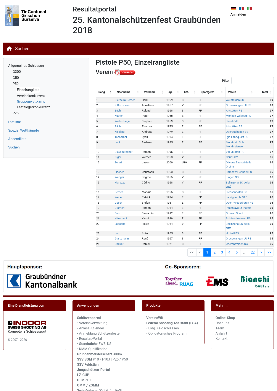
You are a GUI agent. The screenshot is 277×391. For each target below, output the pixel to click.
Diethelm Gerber (122, 100)
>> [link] (269, 235)
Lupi (115, 142)
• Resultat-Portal (89, 322)
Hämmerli (118, 205)
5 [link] (237, 235)
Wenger (117, 168)
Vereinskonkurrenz (31, 96)
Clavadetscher (121, 147)
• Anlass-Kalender (90, 311)
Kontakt (221, 322)
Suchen (22, 48)
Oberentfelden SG (224, 227)
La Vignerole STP (223, 184)
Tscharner (118, 137)
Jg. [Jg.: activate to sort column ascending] (165, 92)
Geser (116, 190)
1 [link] (207, 235)
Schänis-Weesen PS (225, 205)
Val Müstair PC (222, 147)
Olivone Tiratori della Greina (230, 158)
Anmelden (238, 14)
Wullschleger (120, 121)
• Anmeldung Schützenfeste (98, 316)
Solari (115, 158)
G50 (16, 78)
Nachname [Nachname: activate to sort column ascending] (121, 92)
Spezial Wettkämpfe (23, 130)
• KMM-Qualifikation (92, 332)
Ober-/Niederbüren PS (226, 190)
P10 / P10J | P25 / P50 (102, 342)
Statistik (14, 122)
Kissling (117, 131)
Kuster (116, 115)
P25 (16, 113)
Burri (115, 200)
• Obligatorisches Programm (168, 316)
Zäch (115, 110)
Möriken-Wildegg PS (225, 115)
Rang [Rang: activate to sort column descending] (101, 92)
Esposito (117, 211)
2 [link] (215, 235)
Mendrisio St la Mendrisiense (231, 142)
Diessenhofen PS (223, 179)
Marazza (117, 174)
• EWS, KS (94, 327)
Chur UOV (219, 153)
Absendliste (17, 139)
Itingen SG (219, 168)
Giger (115, 153)
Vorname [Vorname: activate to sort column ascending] (144, 92)
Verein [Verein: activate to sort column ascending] (219, 92)
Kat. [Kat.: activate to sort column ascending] (179, 92)
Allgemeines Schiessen (26, 66)
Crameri (117, 195)
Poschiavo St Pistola (225, 195)
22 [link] (253, 235)
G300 (17, 72)
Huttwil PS (219, 216)
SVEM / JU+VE (110, 374)
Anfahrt (221, 316)
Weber (116, 184)
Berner (116, 179)
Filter (248, 80)
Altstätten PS (221, 110)
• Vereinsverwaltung (92, 306)
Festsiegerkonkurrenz (33, 107)
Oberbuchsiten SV (224, 131)
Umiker (116, 227)
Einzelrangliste (28, 90)
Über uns (222, 306)
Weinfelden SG (222, 100)
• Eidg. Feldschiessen (162, 311)
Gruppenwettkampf (32, 101)
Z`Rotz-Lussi (120, 105)
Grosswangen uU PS (225, 105)
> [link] (261, 235)
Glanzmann (119, 221)
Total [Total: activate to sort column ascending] (265, 92)
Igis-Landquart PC (224, 137)
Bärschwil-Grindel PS (226, 163)
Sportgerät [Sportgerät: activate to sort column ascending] (198, 92)
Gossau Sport (221, 200)
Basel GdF (219, 121)
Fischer (116, 163)
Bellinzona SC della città (228, 174)
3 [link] (222, 235)
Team (220, 311)
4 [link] (229, 235)
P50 (16, 84)
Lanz (115, 216)
